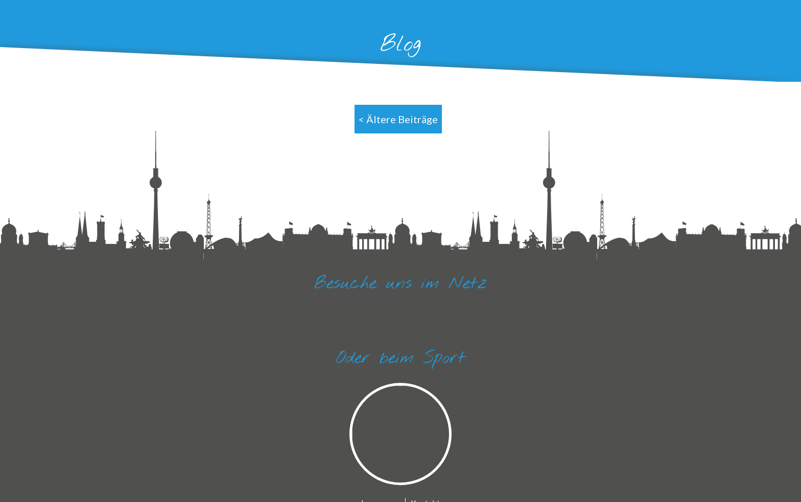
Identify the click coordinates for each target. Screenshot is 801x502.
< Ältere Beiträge (398, 119)
